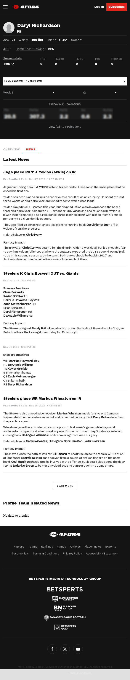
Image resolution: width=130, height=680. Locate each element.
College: (76, 40)
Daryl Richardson (98, 225)
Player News (93, 546)
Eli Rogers (55, 441)
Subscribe (116, 7)
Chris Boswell (12, 292)
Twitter (65, 649)
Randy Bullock (41, 328)
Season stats (12, 58)
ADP (6, 49)
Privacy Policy (72, 553)
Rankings (47, 546)
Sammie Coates (36, 441)
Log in (99, 7)
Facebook (52, 649)
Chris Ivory (34, 235)
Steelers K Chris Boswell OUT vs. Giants (41, 273)
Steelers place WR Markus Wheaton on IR (42, 398)
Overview (11, 149)
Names (61, 546)
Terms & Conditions (46, 553)
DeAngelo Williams (15, 315)
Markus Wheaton (69, 413)
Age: (6, 40)
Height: (51, 40)
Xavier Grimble (13, 296)
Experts (110, 546)
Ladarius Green (94, 441)
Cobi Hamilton (73, 441)
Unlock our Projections (65, 104)
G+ (78, 649)
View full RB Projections (65, 127)
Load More (65, 486)
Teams (32, 546)
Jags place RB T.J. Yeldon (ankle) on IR (39, 172)
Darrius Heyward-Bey (18, 300)
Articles (75, 546)
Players (19, 546)
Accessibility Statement (102, 553)
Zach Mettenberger (17, 304)
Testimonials (20, 553)
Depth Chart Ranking (30, 49)
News (30, 149)
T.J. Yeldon (41, 187)
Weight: (24, 40)
